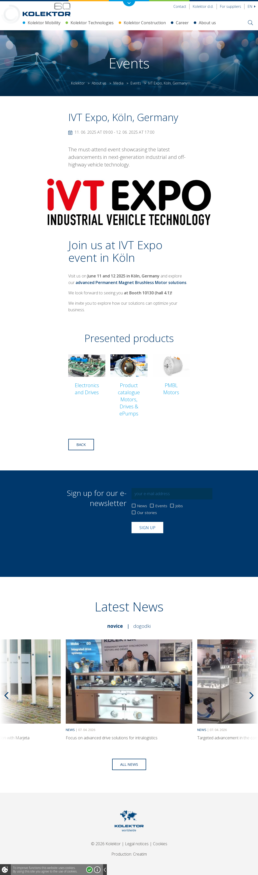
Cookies (160, 843)
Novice (115, 626)
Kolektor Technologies (92, 22)
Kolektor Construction (145, 22)
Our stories (147, 512)
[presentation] (170, 545)
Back (81, 444)
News (142, 506)
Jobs (179, 506)
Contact (179, 6)
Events (136, 83)
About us (207, 22)
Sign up (147, 527)
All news (129, 764)
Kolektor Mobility (44, 22)
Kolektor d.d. (203, 6)
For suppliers (230, 6)
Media (118, 83)
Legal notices (137, 843)
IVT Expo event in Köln (115, 251)
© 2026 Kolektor (106, 843)
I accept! (89, 869)
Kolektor (78, 83)
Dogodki (142, 626)
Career (182, 22)
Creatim (140, 854)
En (251, 6)
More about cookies (97, 869)
